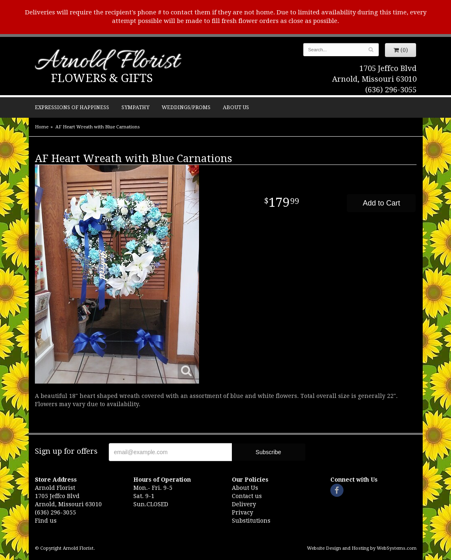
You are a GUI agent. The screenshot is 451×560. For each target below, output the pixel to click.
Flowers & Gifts (102, 78)
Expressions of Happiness (72, 107)
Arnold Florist (107, 62)
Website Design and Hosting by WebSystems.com (362, 548)
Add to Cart (381, 203)
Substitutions (251, 520)
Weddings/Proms (186, 107)
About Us (236, 107)
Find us (46, 520)
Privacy (242, 512)
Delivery (244, 504)
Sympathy (135, 107)
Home (41, 127)
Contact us (247, 496)
